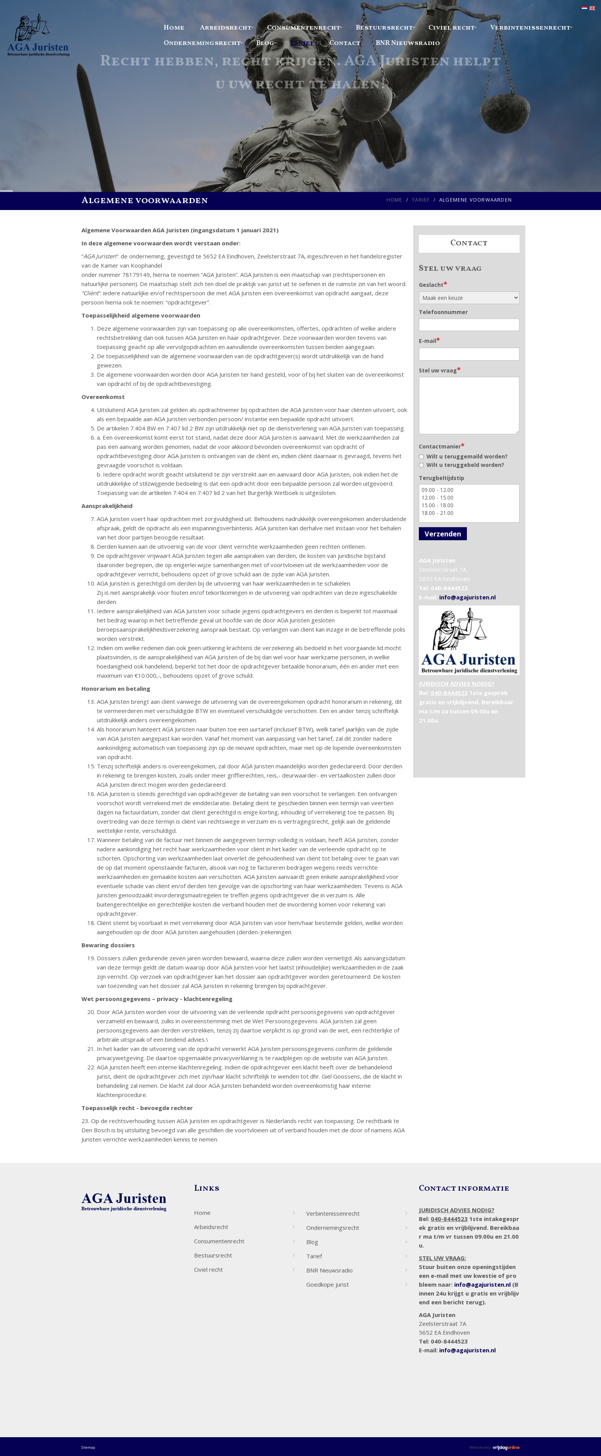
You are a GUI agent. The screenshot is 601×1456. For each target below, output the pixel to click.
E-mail (429, 340)
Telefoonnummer (443, 312)
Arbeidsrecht (226, 28)
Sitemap (88, 1447)
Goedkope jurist (327, 1284)
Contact (344, 43)
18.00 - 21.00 (469, 513)
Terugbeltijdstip (441, 477)
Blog (265, 43)
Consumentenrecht (303, 28)
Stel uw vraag (440, 369)
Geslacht (433, 284)
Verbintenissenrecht (530, 28)
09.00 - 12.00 (469, 490)
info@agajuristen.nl (467, 597)
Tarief (302, 43)
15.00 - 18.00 (469, 505)
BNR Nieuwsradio (408, 43)
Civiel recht (451, 28)
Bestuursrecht (384, 28)
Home (174, 28)
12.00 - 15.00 (469, 497)
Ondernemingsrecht (202, 43)
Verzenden (443, 533)
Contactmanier (442, 445)
